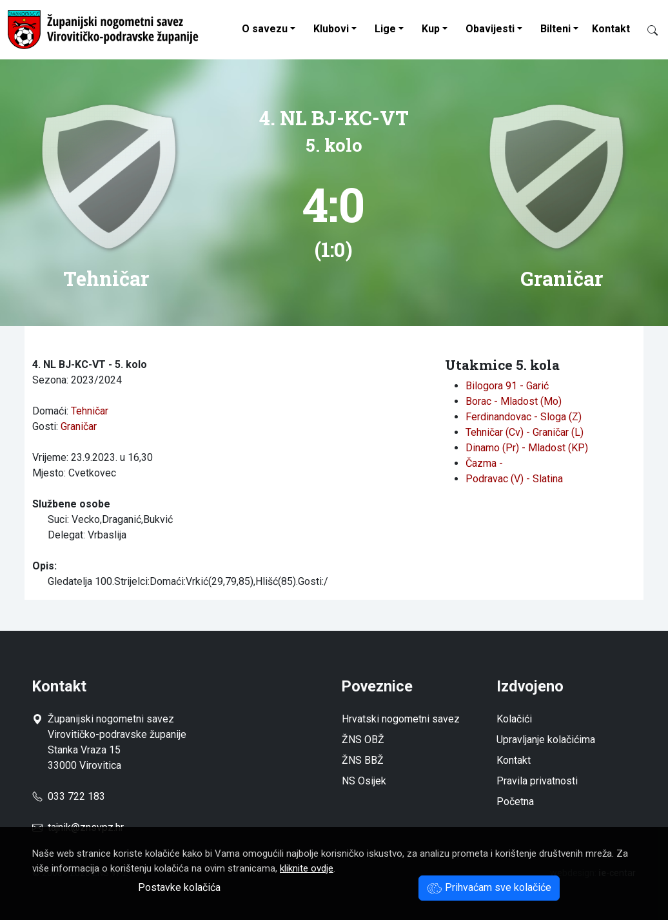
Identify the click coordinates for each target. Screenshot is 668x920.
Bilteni (555, 29)
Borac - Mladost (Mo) (514, 401)
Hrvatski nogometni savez (401, 719)
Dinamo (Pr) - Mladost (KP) (527, 448)
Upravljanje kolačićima (545, 739)
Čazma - (484, 463)
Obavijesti (490, 29)
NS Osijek (364, 781)
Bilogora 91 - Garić (507, 386)
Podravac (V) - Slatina (514, 479)
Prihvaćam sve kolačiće (489, 887)
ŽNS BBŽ (363, 760)
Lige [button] (385, 29)
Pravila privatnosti (537, 781)
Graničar (79, 426)
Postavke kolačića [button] (179, 887)
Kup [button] (431, 29)
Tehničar (89, 411)
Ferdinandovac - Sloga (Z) (524, 417)
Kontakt (611, 29)
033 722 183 (68, 796)
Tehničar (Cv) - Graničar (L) (525, 432)
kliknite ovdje (306, 868)
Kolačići (514, 719)
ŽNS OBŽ (363, 739)
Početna (515, 801)
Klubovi (331, 29)
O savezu (265, 29)
